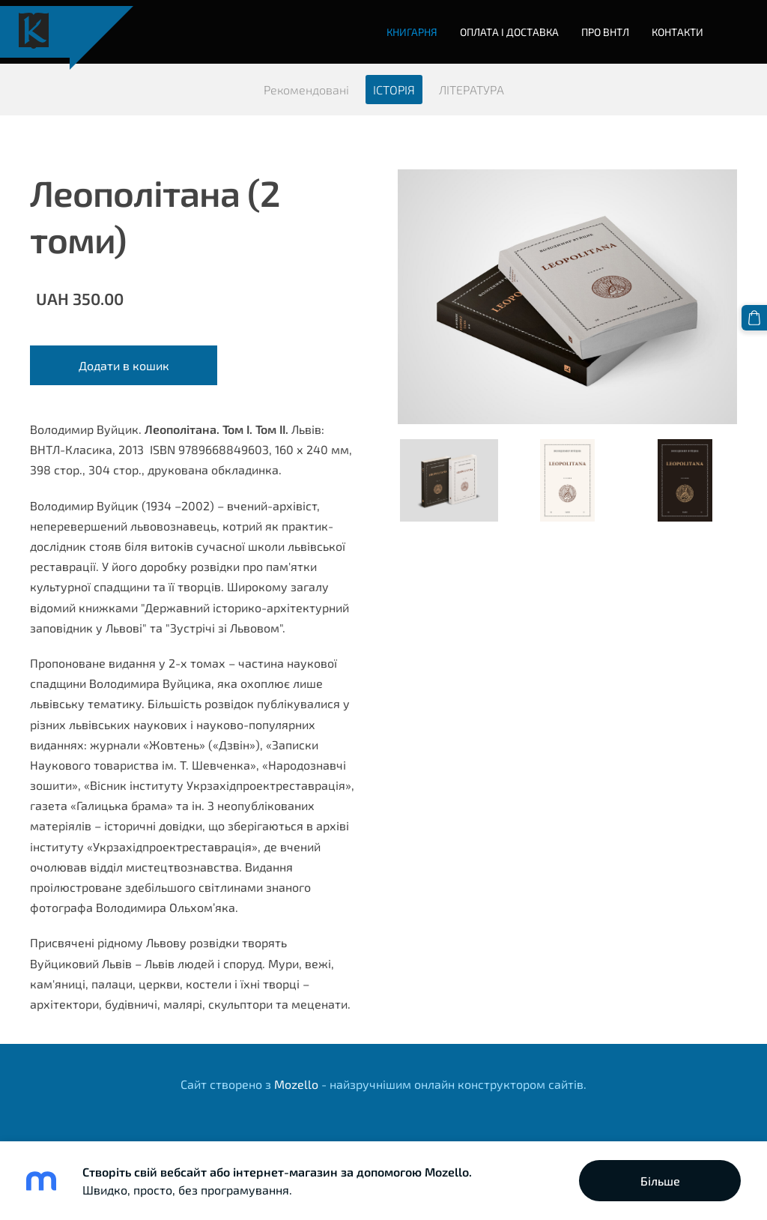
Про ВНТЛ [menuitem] (605, 31)
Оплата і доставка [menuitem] (509, 31)
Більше (660, 1181)
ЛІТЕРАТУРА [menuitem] (471, 89)
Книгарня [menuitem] (411, 31)
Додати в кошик (124, 365)
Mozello (296, 1084)
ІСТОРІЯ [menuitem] (394, 89)
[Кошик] (754, 317)
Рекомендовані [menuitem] (306, 89)
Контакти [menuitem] (677, 31)
